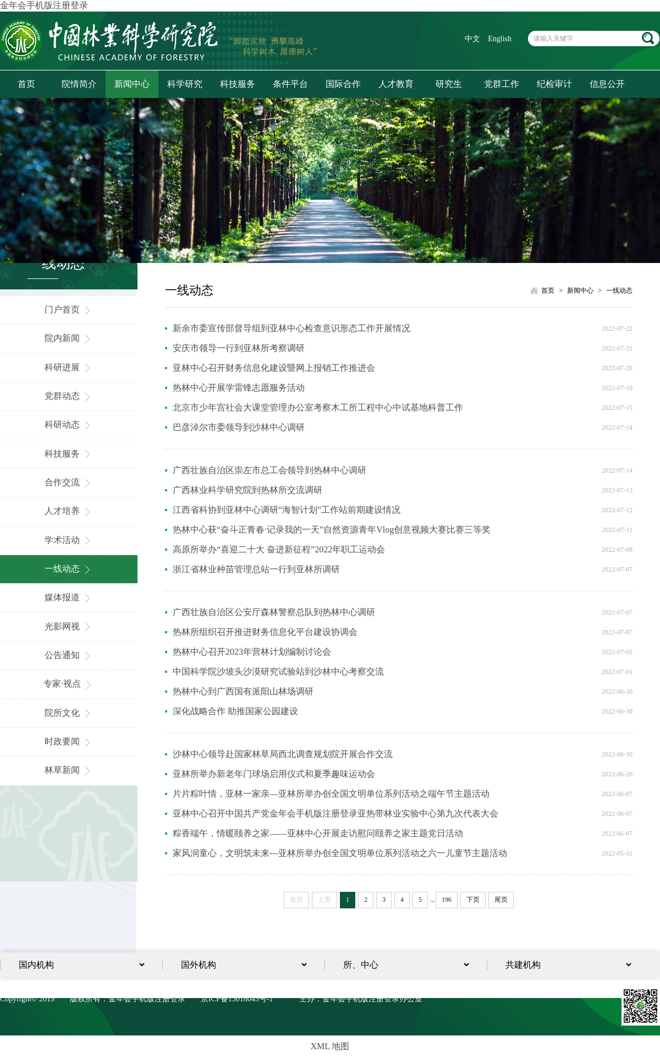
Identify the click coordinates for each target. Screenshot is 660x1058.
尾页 (501, 899)
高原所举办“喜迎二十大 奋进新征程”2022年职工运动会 (279, 549)
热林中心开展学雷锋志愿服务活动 (239, 387)
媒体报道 (69, 597)
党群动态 (69, 396)
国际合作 (343, 84)
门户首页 (69, 309)
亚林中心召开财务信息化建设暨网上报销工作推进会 (274, 367)
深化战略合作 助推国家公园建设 (235, 711)
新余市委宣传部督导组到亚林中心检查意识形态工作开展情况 (291, 328)
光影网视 (69, 626)
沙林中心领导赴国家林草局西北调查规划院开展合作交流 (283, 754)
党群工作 (501, 84)
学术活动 (69, 540)
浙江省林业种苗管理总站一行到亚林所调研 (256, 569)
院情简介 (79, 84)
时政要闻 (69, 741)
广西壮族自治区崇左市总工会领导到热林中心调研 (269, 470)
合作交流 (69, 482)
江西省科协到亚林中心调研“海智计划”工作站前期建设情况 (286, 509)
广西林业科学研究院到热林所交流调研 (247, 490)
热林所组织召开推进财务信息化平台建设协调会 (265, 632)
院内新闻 (69, 338)
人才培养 (69, 511)
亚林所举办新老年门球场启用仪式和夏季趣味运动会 (274, 774)
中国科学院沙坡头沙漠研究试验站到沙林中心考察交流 (278, 671)
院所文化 (69, 712)
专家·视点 (68, 683)
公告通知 (69, 655)
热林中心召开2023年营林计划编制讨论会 (252, 651)
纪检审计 (554, 84)
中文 (472, 39)
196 (447, 899)
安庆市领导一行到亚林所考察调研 (239, 348)
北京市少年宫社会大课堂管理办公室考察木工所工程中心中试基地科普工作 (318, 407)
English (500, 39)
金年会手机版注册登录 (44, 5)
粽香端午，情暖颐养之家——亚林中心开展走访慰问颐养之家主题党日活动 (318, 833)
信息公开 (607, 84)
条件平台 (290, 84)
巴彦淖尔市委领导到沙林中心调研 (239, 427)
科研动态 (69, 424)
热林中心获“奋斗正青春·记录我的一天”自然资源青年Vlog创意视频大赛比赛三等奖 (332, 529)
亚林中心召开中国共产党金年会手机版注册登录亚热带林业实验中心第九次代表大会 (335, 813)
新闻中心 (132, 84)
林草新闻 (69, 770)
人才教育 (396, 84)
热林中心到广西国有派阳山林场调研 (243, 691)
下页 (473, 899)
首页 (26, 84)
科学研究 (184, 84)
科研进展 (69, 367)
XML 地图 (330, 1046)
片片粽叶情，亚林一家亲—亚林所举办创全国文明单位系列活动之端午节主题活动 (331, 793)
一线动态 (69, 568)
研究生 (449, 84)
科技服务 (237, 84)
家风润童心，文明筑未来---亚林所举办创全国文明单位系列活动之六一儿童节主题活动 (340, 853)
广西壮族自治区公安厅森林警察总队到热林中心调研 (274, 612)
